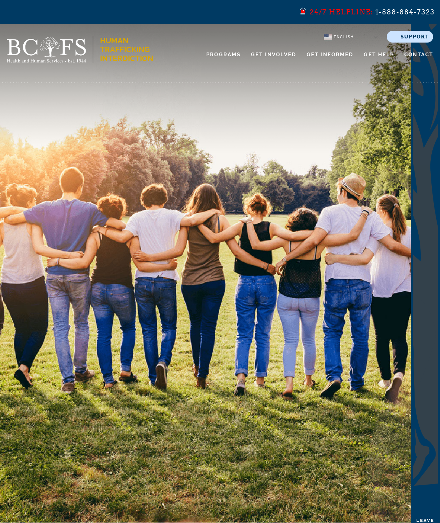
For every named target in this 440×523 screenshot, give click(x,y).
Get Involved (273, 54)
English (339, 37)
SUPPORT (414, 37)
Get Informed (330, 54)
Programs (223, 54)
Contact (418, 54)
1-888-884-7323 (405, 12)
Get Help (379, 54)
